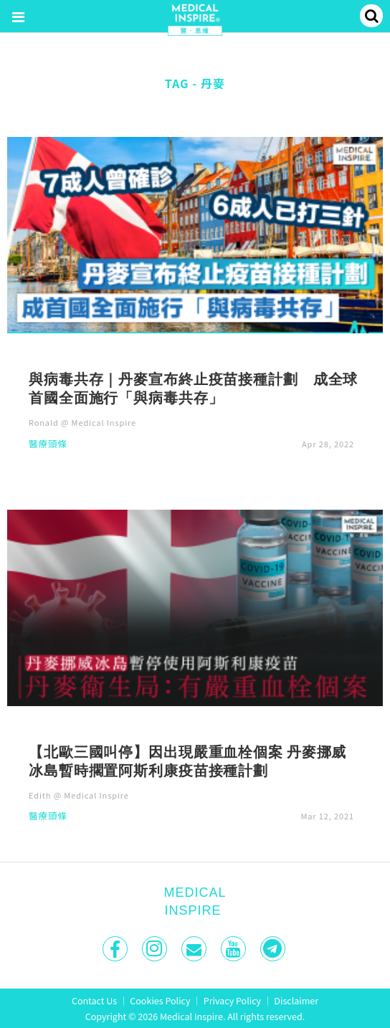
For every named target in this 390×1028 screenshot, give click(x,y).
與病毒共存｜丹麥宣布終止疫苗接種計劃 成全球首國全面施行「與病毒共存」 (193, 388)
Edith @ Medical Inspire (79, 795)
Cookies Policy (160, 1000)
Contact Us (94, 1000)
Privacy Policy (232, 1000)
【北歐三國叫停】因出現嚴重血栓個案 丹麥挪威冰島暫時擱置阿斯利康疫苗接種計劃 (187, 761)
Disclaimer (296, 1000)
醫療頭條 (48, 444)
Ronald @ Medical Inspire (82, 422)
